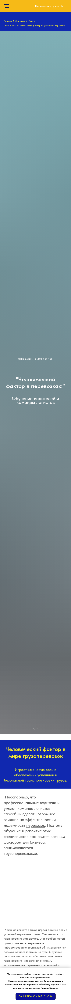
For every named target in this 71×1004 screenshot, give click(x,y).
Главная (8, 21)
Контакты (20, 21)
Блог (31, 21)
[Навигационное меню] (6, 6)
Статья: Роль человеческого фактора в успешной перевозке (34, 25)
